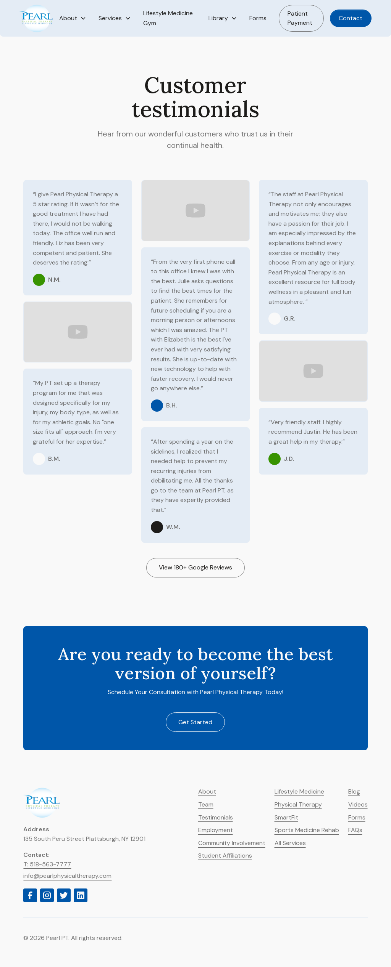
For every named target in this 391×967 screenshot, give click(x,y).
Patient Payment (300, 18)
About (207, 791)
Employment (215, 830)
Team (205, 804)
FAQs (355, 830)
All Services (290, 843)
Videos (358, 804)
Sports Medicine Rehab (307, 830)
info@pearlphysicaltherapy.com (67, 876)
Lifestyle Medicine (299, 791)
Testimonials (215, 817)
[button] (72, 18)
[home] (36, 18)
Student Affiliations (225, 856)
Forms (258, 18)
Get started (195, 722)
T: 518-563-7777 (47, 864)
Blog (354, 791)
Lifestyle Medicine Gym (168, 18)
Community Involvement (231, 843)
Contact (350, 18)
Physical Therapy (298, 804)
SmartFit (286, 817)
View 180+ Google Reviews (195, 567)
